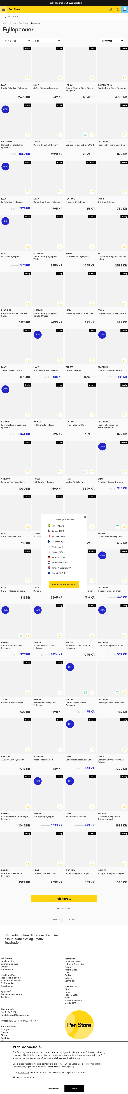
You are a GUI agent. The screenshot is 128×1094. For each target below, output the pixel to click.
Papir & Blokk (71, 969)
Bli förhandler (7, 983)
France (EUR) (55, 552)
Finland (4, 1035)
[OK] (64, 16)
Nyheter (69, 978)
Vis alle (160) (71, 1003)
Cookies (5, 997)
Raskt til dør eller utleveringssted (64, 3)
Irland (3, 1041)
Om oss (4, 966)
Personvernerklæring (11, 994)
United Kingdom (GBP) (59, 568)
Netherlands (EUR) (58, 562)
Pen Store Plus (8, 975)
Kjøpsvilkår (6, 991)
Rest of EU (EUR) (57, 573)
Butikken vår (7, 969)
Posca (68, 997)
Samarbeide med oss (11, 980)
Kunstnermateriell (73, 961)
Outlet (68, 975)
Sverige (5, 1029)
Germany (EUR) (56, 557)
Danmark (5, 1032)
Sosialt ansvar (8, 986)
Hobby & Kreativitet (74, 964)
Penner (13, 23)
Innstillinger (53, 1088)
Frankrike (5, 1038)
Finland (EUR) (55, 541)
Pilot (67, 989)
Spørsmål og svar (9, 964)
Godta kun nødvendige (24, 1077)
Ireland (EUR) (55, 547)
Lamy (67, 992)
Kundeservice (7, 961)
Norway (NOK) (56, 531)
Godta (74, 1088)
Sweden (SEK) (56, 526)
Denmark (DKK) (56, 536)
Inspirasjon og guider (11, 977)
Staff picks (70, 980)
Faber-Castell (71, 995)
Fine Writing (23, 23)
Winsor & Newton (73, 1000)
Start (5, 23)
